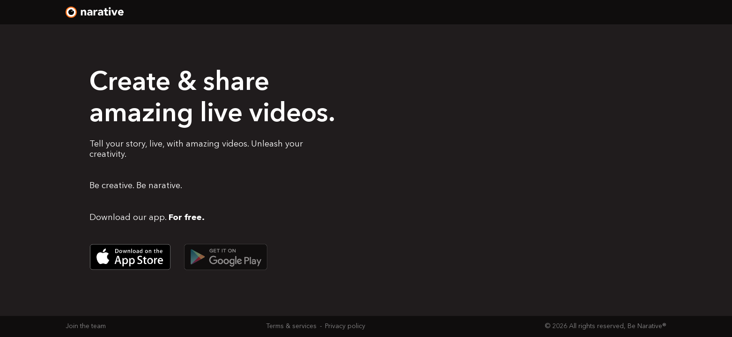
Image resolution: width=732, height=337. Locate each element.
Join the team (86, 326)
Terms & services (291, 326)
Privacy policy (345, 326)
